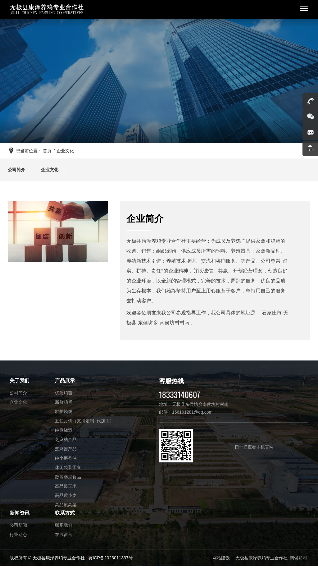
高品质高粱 (66, 507)
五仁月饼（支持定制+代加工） (84, 423)
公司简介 (18, 171)
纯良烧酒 (63, 432)
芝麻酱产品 (66, 451)
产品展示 (65, 383)
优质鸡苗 (63, 395)
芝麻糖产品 (66, 441)
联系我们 (63, 527)
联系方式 (65, 515)
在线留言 (63, 537)
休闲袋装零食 (68, 469)
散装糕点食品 (68, 479)
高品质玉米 (66, 488)
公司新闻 (18, 527)
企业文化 (54, 171)
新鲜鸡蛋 (63, 404)
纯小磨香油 (66, 460)
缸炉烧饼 (63, 413)
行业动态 (18, 537)
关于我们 (20, 383)
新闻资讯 (20, 515)
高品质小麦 (66, 497)
